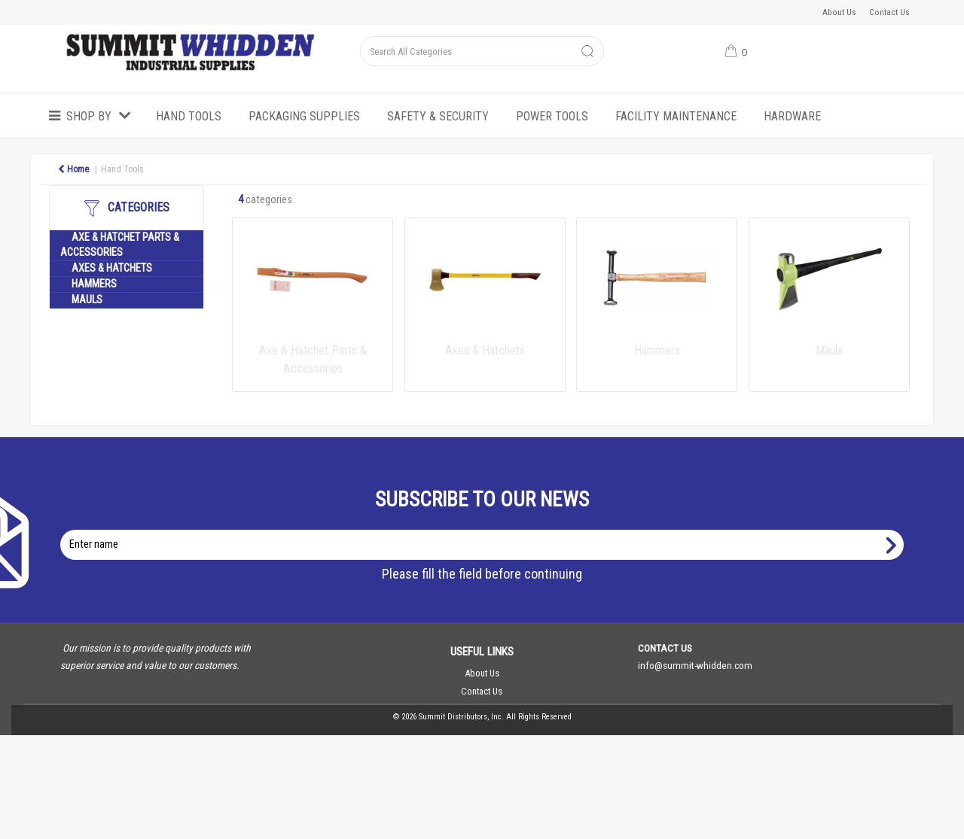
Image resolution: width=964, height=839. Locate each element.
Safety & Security (438, 116)
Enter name (486, 529)
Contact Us (889, 12)
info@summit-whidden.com (695, 665)
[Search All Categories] (481, 51)
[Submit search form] (587, 52)
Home (73, 169)
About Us (839, 12)
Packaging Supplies (304, 116)
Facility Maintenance (676, 116)
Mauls (87, 299)
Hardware (792, 116)
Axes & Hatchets (112, 268)
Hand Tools (188, 116)
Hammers (94, 284)
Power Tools (552, 116)
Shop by (88, 116)
